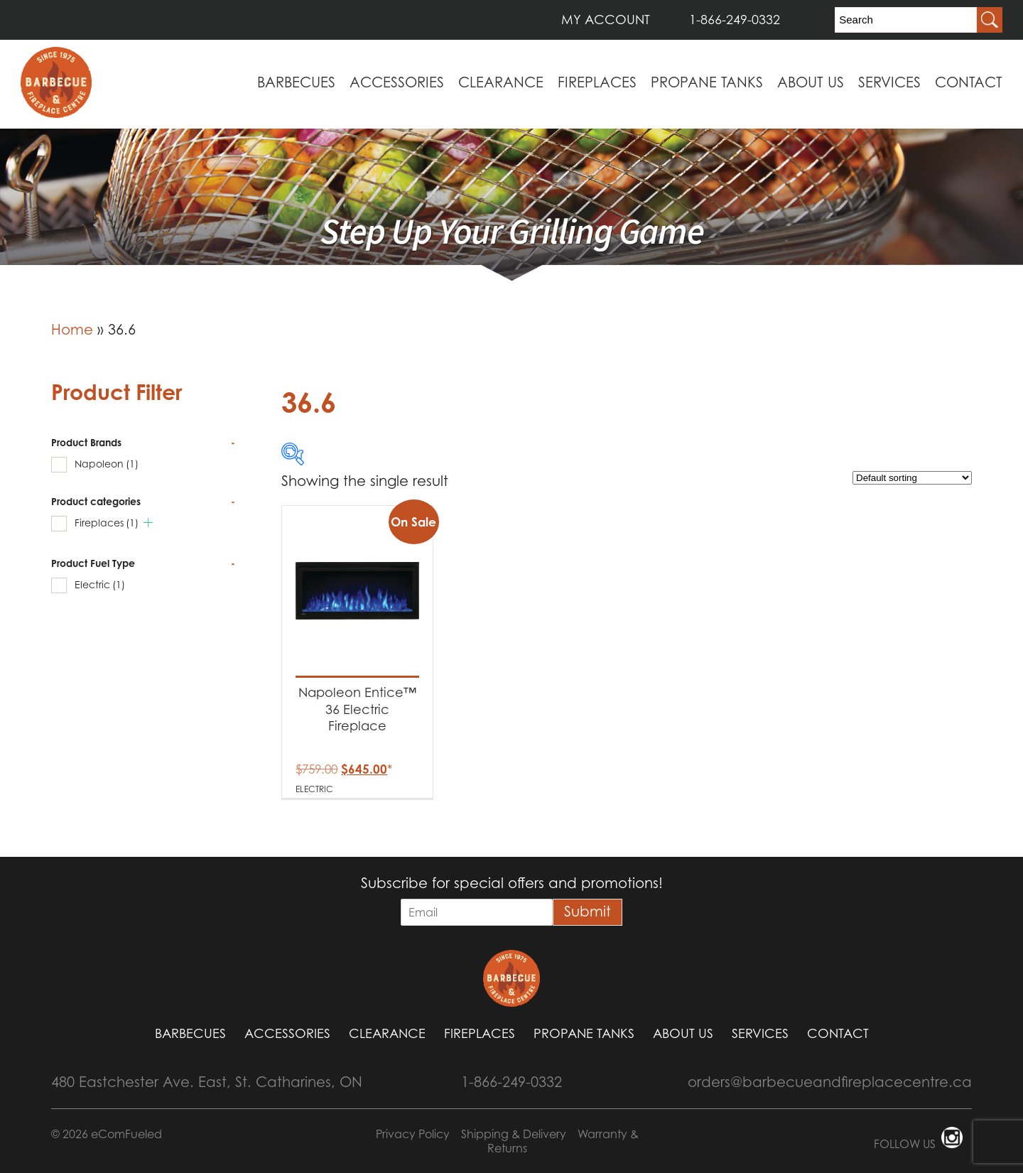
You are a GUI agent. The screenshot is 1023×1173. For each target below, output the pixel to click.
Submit (587, 911)
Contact (968, 82)
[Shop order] (912, 478)
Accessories (397, 82)
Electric (100, 584)
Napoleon (107, 464)
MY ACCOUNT (605, 19)
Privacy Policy (413, 1134)
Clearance (500, 82)
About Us (810, 82)
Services (889, 82)
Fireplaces (597, 82)
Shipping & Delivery (513, 1134)
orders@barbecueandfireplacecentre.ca (830, 1082)
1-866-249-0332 (734, 19)
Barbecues (296, 82)
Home (72, 329)
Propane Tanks (707, 82)
